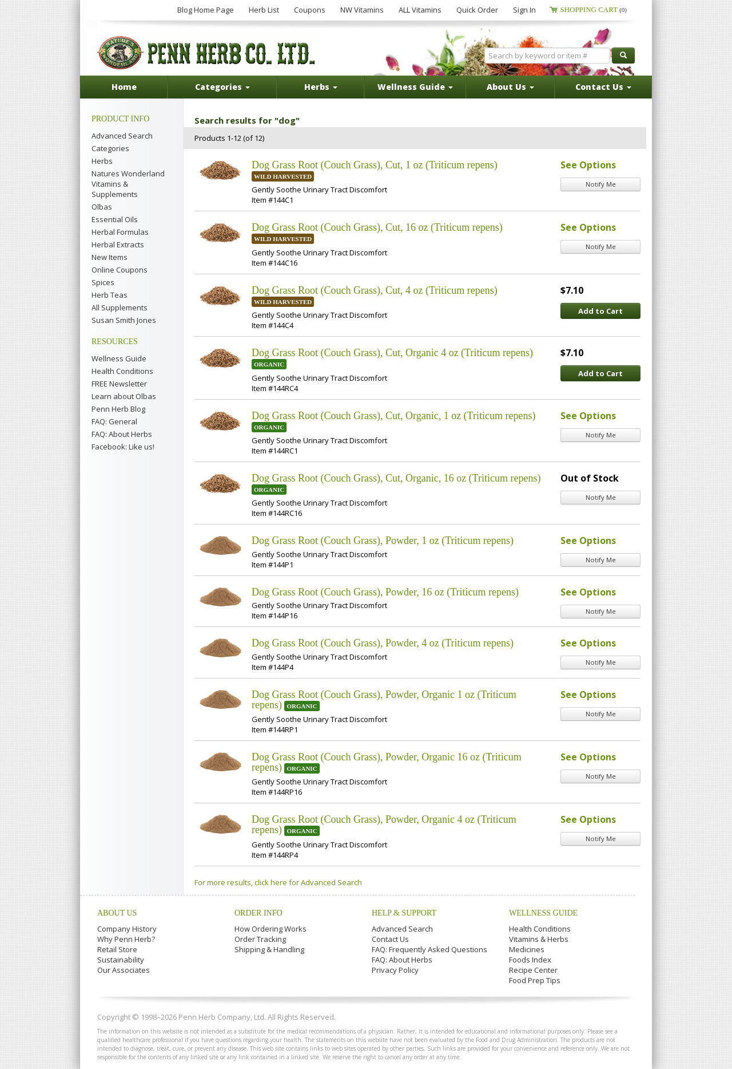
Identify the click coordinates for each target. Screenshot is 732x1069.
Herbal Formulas (120, 232)
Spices (103, 282)
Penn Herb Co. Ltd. (207, 52)
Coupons (309, 10)
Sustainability (120, 959)
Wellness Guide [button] (415, 86)
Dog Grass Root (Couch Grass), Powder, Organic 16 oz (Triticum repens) (387, 762)
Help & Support (404, 913)
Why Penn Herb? (126, 939)
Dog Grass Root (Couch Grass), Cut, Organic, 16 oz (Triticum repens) (396, 478)
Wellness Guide (119, 358)
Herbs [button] (320, 86)
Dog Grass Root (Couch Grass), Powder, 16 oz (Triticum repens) (385, 592)
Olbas (102, 207)
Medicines (526, 949)
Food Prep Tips (534, 980)
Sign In (524, 10)
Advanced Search (122, 136)
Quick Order (477, 10)
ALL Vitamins (420, 10)
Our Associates (123, 970)
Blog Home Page (205, 10)
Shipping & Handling (269, 949)
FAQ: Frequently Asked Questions (429, 949)
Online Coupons (120, 270)
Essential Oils (115, 219)
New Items (110, 257)
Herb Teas (110, 295)
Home (124, 86)
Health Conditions (122, 371)
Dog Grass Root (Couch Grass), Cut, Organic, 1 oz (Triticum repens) (393, 415)
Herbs (102, 161)
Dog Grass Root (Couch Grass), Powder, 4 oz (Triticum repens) (383, 643)
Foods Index (530, 959)
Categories (110, 148)
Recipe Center (533, 970)
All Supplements (120, 307)
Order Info (258, 913)
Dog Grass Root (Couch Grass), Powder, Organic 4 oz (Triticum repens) (384, 824)
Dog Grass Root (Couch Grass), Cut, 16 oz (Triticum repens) (377, 227)
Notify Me (601, 184)
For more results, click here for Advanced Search (278, 882)
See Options (588, 165)
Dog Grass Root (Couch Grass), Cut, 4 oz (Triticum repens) (375, 290)
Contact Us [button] (603, 86)
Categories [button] (222, 86)
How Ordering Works (270, 929)
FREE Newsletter (119, 383)
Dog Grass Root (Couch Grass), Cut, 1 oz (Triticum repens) (375, 165)
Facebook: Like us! (123, 446)
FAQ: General (114, 421)
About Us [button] (510, 86)
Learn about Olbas (124, 396)
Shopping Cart (593, 9)
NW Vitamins (362, 10)
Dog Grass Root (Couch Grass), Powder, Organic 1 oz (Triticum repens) (384, 700)
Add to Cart (600, 311)
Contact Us (390, 939)
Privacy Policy (395, 970)
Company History (127, 929)
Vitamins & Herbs (538, 939)
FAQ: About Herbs (122, 434)
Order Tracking (260, 939)
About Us (117, 913)
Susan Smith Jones (124, 320)
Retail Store (117, 949)
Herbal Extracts (118, 244)
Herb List (264, 10)
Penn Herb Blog (118, 409)
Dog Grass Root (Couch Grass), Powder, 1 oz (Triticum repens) (383, 540)
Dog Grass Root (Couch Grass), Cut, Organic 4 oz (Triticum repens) (392, 352)
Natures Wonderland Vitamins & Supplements (128, 183)
